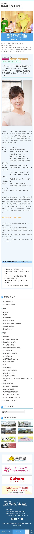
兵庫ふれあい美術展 (8, 361)
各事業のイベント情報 (9, 304)
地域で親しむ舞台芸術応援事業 (11, 347)
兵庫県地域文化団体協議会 (10, 386)
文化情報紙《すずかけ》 (10, 400)
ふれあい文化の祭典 (8, 389)
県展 (4, 364)
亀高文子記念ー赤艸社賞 (10, 353)
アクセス (18, 531)
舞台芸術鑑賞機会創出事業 (10, 339)
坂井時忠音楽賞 (7, 356)
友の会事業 (6, 336)
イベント (5, 59)
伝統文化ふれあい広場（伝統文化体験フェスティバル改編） (18, 379)
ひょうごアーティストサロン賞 (11, 397)
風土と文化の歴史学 (8, 345)
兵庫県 (5, 315)
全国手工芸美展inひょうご (10, 359)
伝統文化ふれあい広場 (9, 342)
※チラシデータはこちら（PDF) (11, 217)
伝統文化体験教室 (8, 383)
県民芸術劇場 (7, 367)
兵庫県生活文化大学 (8, 373)
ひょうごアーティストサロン (11, 61)
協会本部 (13, 59)
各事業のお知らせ (8, 301)
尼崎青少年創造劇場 (8, 326)
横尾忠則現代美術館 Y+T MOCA (12, 323)
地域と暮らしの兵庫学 (9, 376)
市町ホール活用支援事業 (10, 370)
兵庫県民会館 (23, 59)
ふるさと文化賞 (7, 350)
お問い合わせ (6, 531)
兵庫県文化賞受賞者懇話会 (10, 392)
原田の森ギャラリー (8, 320)
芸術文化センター (8, 329)
